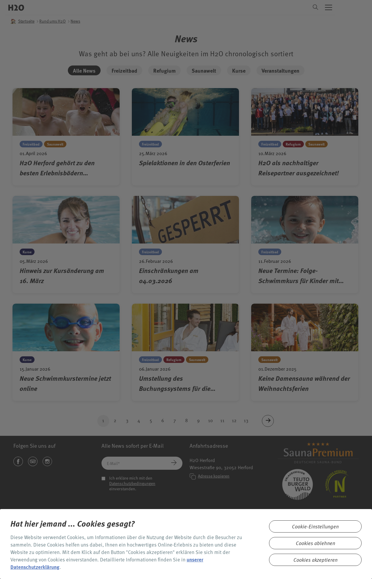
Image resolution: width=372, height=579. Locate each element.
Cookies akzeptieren (315, 560)
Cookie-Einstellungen (315, 526)
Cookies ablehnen (315, 543)
